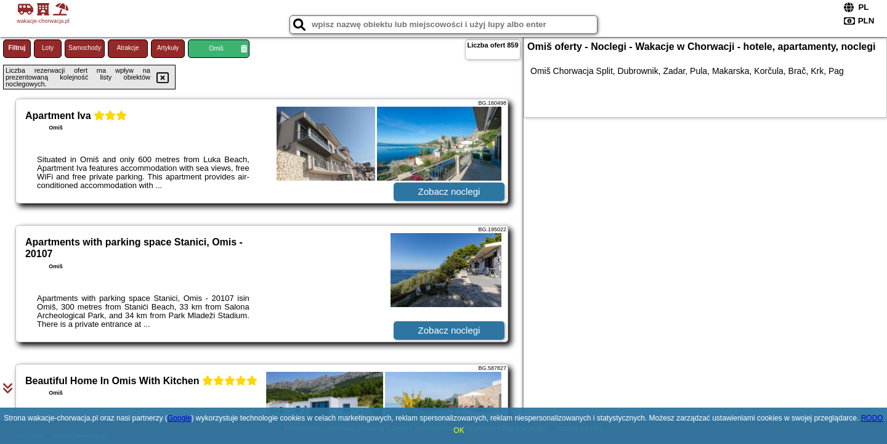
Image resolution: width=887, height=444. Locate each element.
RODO (872, 418)
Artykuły (168, 47)
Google (180, 418)
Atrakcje (127, 47)
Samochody (84, 47)
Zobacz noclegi (449, 191)
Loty (48, 47)
